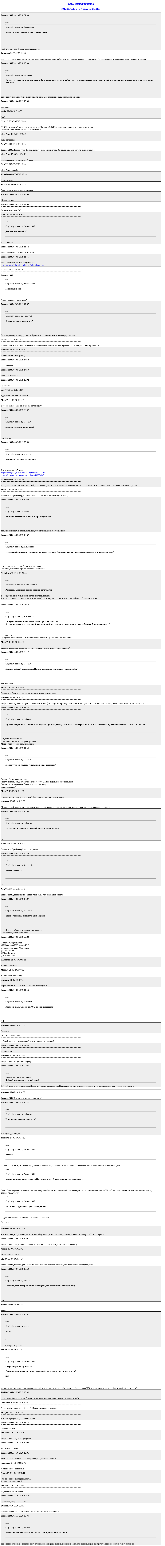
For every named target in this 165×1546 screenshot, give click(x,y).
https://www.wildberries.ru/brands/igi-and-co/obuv (22, 265)
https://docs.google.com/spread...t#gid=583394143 (22, 475)
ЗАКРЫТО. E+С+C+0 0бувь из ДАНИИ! (80, 9)
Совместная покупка (81, 3)
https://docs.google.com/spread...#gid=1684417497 (23, 473)
